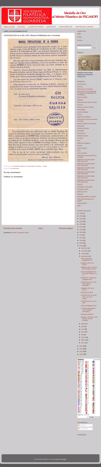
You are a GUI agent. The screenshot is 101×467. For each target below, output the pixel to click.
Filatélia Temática (82, 136)
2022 (81, 224)
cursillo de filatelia (82, 112)
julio (82, 326)
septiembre (84, 256)
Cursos (79, 114)
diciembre (84, 248)
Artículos (80, 86)
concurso (80, 104)
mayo (83, 332)
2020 (81, 229)
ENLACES (21, 27)
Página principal (9, 27)
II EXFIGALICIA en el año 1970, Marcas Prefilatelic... (89, 283)
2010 (81, 354)
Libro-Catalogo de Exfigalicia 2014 (86, 259)
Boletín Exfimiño (82, 97)
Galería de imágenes (83, 143)
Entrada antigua (66, 228)
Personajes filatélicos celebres (86, 196)
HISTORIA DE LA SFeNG (84, 27)
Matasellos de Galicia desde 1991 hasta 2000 (86, 172)
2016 (81, 240)
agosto (83, 323)
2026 (81, 213)
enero (83, 342)
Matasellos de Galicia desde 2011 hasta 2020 (86, 181)
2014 (81, 245)
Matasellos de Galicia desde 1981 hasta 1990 (86, 168)
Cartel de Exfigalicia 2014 (89, 305)
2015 (81, 243)
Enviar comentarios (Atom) (20, 232)
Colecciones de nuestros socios (87, 102)
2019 (81, 232)
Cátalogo (80, 99)
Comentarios (83, 428)
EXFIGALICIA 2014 (87, 292)
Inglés (79, 33)
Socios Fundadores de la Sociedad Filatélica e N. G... (89, 273)
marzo (83, 337)
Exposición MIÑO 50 (87, 314)
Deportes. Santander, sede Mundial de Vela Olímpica (89, 318)
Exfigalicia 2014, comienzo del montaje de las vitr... (89, 268)
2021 (81, 227)
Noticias (79, 184)
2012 (81, 349)
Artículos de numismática (85, 89)
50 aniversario (14, 168)
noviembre (84, 251)
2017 (81, 237)
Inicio (40, 228)
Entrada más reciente (13, 228)
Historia (79, 145)
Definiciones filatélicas (84, 117)
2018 (81, 235)
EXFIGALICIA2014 (83, 128)
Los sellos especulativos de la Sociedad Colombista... (88, 310)
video (79, 205)
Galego (79, 37)
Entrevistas (80, 126)
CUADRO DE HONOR (36, 27)
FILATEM (80, 138)
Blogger (64, 459)
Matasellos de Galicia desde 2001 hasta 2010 (86, 176)
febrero (83, 340)
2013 (81, 346)
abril (82, 334)
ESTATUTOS (51, 27)
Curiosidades (81, 109)
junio (82, 329)
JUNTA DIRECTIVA (65, 27)
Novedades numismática (85, 187)
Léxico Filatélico (82, 148)
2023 (81, 221)
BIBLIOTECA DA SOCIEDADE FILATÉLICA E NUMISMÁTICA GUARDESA (86, 93)
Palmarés (80, 194)
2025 (81, 216)
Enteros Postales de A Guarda (86, 123)
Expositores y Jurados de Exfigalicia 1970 (88, 278)
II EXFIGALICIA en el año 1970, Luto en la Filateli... (89, 296)
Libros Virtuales (82, 153)
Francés (79, 40)
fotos (78, 140)
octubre (83, 253)
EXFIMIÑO (80, 131)
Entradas (82, 425)
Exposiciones (81, 133)
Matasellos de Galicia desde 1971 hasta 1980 (86, 164)
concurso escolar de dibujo (85, 107)
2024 (81, 218)
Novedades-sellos (82, 189)
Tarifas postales (82, 203)
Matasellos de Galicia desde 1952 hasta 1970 (86, 160)
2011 (81, 351)
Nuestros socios (82, 191)
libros (79, 150)
